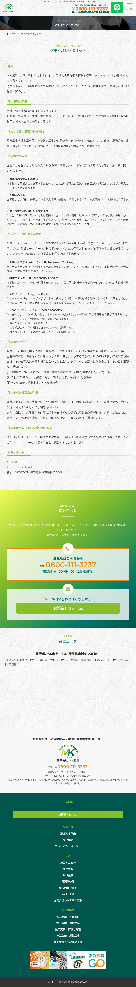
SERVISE (68, 856)
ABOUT (68, 827)
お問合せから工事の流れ (68, 900)
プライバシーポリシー (68, 846)
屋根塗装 (68, 875)
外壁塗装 (68, 869)
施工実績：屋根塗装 (68, 923)
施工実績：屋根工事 (68, 935)
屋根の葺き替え (68, 887)
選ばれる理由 (68, 833)
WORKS (68, 910)
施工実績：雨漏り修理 (68, 929)
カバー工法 (68, 894)
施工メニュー (68, 862)
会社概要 (68, 840)
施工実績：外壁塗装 (68, 917)
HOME (68, 802)
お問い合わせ (68, 814)
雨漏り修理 (68, 881)
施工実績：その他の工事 (68, 942)
